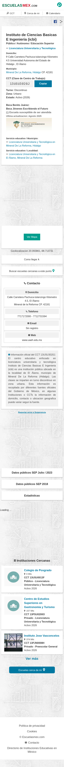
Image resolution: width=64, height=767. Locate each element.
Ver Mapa (32, 237)
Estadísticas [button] (32, 495)
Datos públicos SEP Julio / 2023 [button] (32, 472)
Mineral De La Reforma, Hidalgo (23, 72)
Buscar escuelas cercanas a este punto (32, 271)
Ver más (32, 659)
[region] (32, 194)
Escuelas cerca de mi (32, 670)
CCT (11, 13)
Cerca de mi (31, 13)
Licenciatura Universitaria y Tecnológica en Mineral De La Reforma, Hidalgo (30, 144)
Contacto (32, 742)
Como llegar (32, 259)
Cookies (32, 731)
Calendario (53, 13)
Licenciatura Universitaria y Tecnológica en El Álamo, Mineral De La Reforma (30, 156)
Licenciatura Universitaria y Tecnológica (30, 48)
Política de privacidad (32, 725)
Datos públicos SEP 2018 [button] (32, 484)
